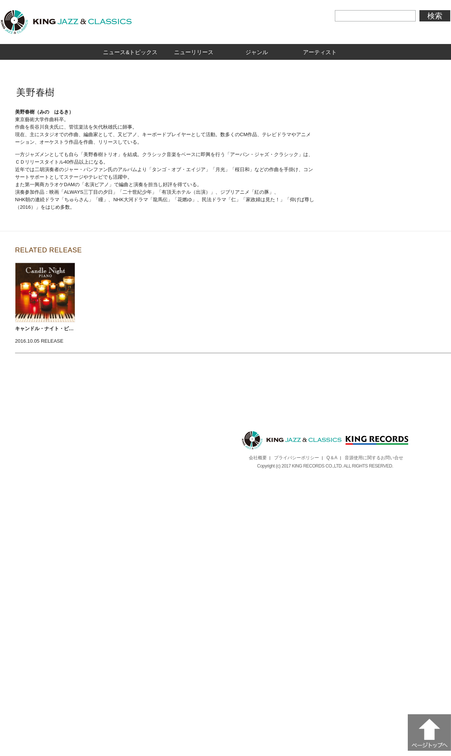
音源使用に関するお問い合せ (374, 457)
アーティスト (320, 52)
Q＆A (332, 457)
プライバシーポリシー (296, 457)
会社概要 (258, 457)
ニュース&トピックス (130, 52)
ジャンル (256, 52)
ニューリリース (193, 52)
